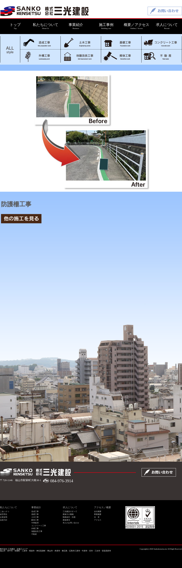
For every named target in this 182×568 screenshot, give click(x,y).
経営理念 (3, 514)
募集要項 (66, 520)
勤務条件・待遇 (69, 517)
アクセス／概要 (102, 507)
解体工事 (121, 56)
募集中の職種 (68, 514)
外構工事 (40, 56)
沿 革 (96, 517)
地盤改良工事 (81, 56)
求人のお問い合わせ (71, 523)
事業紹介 (36, 507)
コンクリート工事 (162, 42)
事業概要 (97, 514)
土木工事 (81, 42)
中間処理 (35, 523)
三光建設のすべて (70, 511)
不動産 (162, 56)
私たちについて (8, 507)
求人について (70, 507)
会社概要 (97, 511)
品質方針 (3, 520)
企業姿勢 (3, 517)
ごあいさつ (4, 511)
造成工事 (40, 42)
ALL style (10, 49)
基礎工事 (121, 42)
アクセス (97, 520)
